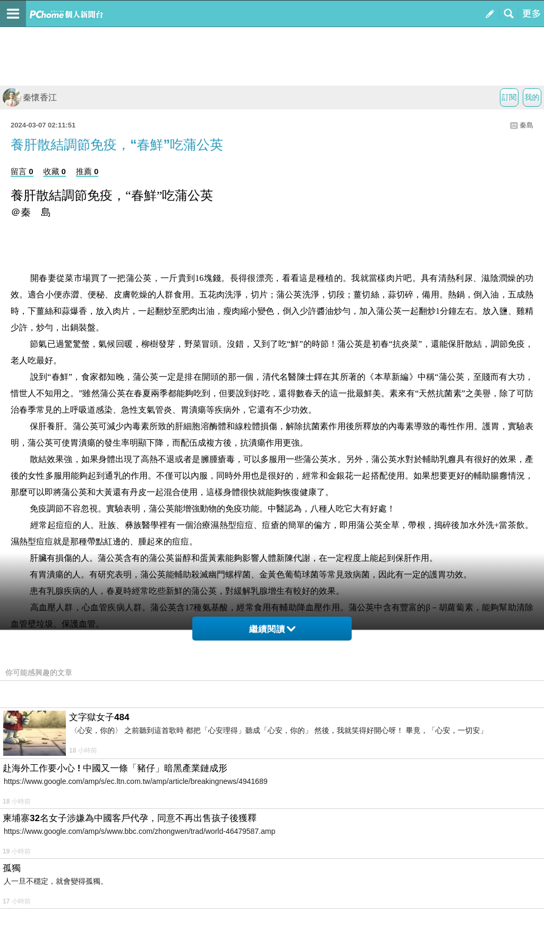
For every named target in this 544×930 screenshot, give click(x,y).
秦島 (526, 125)
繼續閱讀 (272, 629)
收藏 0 (54, 171)
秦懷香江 (30, 97)
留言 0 (22, 171)
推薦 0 (87, 171)
